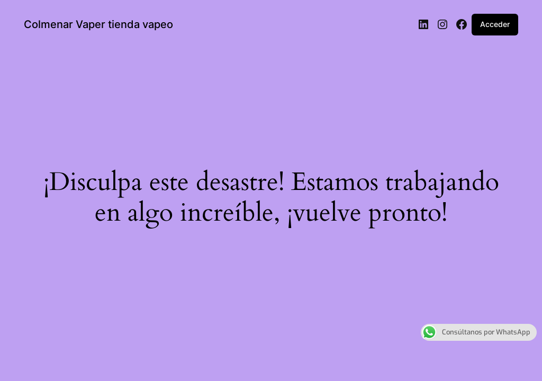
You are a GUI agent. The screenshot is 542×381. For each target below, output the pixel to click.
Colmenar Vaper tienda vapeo (98, 24)
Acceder (495, 24)
